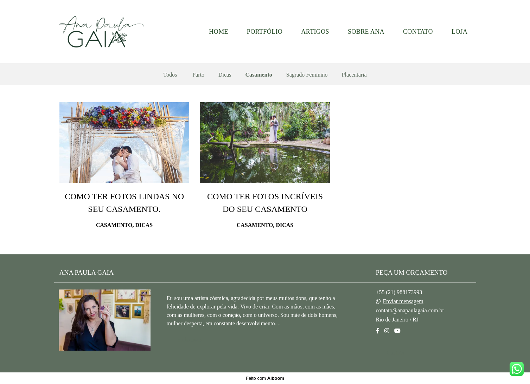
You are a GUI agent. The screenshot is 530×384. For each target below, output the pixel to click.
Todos (170, 75)
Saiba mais (190, 340)
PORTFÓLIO (265, 31)
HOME (218, 31)
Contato (396, 353)
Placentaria (354, 75)
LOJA (460, 31)
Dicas (224, 75)
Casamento (258, 75)
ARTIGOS (315, 31)
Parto (198, 75)
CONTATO (418, 31)
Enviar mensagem (403, 301)
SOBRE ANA (366, 31)
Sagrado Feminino (307, 75)
